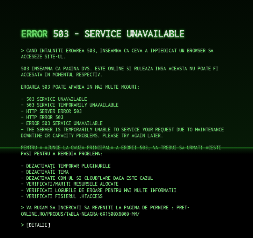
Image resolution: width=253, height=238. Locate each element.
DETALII (38, 225)
